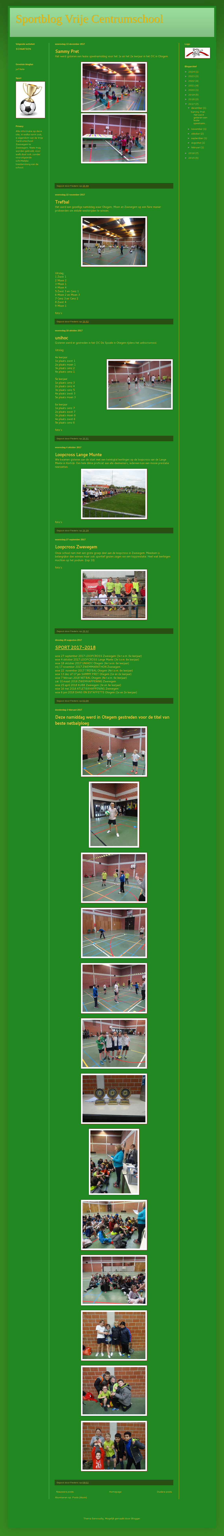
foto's (58, 313)
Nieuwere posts (65, 1491)
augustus (196, 142)
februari (196, 147)
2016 (191, 153)
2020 (191, 90)
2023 (191, 76)
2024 (191, 71)
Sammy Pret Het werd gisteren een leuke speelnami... (199, 117)
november (197, 129)
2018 (191, 99)
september (197, 138)
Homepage (115, 1491)
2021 (191, 85)
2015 (191, 157)
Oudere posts (164, 1491)
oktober (196, 133)
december (197, 108)
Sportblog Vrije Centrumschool (89, 18)
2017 (191, 104)
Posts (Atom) (79, 1497)
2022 (191, 81)
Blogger (135, 1518)
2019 (191, 94)
